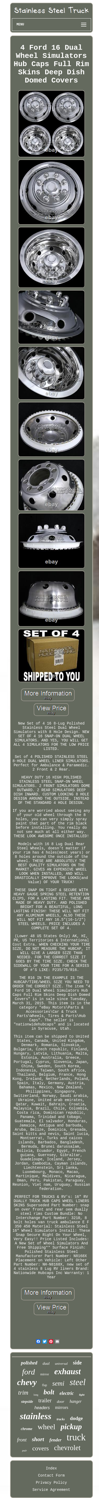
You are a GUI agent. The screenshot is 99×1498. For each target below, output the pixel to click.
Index (51, 1468)
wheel (46, 1427)
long (36, 1394)
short (38, 1439)
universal (61, 1364)
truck (76, 1437)
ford (28, 1371)
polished (29, 1363)
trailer (44, 1400)
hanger (76, 1401)
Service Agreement (51, 1490)
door (60, 1401)
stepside (27, 1402)
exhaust (67, 1371)
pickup (71, 1426)
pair (24, 1450)
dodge (76, 1418)
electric (66, 1393)
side (77, 1363)
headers (42, 1407)
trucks (60, 1419)
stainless (35, 1416)
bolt (49, 1392)
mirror (44, 1374)
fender (55, 1439)
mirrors (61, 1407)
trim (23, 1392)
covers (40, 1448)
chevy (27, 1382)
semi (58, 1383)
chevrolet (67, 1448)
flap (44, 1385)
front (22, 1439)
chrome (26, 1429)
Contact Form (51, 1475)
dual (46, 1363)
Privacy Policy (51, 1483)
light (81, 1394)
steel (78, 1382)
